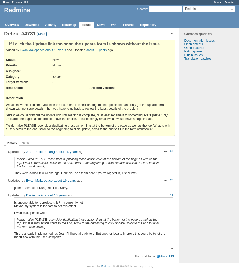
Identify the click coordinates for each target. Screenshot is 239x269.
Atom (163, 256)
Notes (25, 142)
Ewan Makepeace (32, 50)
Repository (148, 25)
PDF (172, 256)
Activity (50, 25)
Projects (17, 2)
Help (26, 2)
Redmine (106, 266)
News (101, 25)
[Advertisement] (205, 141)
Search (142, 9)
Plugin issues (193, 55)
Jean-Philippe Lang (40, 152)
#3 (171, 194)
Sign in (218, 2)
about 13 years (96, 50)
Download (32, 25)
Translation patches (197, 58)
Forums (128, 25)
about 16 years (55, 50)
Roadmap (69, 25)
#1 (171, 151)
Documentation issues (199, 40)
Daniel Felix (35, 195)
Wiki (114, 25)
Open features (194, 48)
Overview (12, 25)
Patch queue (193, 51)
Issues (86, 25)
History (12, 142)
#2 (171, 179)
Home (6, 2)
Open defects (193, 44)
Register (229, 2)
